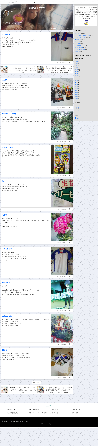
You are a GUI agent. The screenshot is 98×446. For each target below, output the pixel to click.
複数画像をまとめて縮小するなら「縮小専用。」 (16, 421)
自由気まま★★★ (37, 8)
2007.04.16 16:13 (61, 276)
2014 (76, 82)
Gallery (53, 28)
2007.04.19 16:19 (61, 209)
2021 (76, 67)
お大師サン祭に (7, 316)
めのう (12, 11)
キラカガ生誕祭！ (80, 49)
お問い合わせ (54, 413)
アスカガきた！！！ (80, 37)
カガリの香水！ (79, 45)
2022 (76, 65)
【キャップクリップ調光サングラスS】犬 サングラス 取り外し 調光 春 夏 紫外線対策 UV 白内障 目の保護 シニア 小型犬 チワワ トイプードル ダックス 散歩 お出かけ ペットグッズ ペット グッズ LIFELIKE (59, 69)
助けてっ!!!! (6, 181)
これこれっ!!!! (7, 249)
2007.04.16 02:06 (61, 344)
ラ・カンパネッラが (9, 114)
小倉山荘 (77, 41)
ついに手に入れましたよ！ (82, 35)
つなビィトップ (11, 409)
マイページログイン (77, 409)
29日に (4, 350)
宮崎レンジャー (7, 147)
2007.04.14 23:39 (61, 378)
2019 (76, 72)
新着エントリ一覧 (34, 409)
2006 (76, 98)
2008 (76, 94)
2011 (76, 88)
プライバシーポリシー (35, 413)
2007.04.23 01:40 (61, 175)
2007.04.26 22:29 (61, 62)
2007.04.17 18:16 (61, 243)
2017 (76, 76)
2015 (76, 80)
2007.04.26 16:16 (61, 107)
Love (61, 28)
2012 (76, 86)
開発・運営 (75, 413)
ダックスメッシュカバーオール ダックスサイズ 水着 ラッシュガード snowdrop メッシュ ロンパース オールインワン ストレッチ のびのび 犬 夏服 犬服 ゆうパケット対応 (23, 69)
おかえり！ (78, 33)
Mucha (78, 111)
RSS (77, 118)
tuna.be (49, 406)
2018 (76, 74)
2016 (76, 78)
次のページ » (36, 382)
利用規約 (44, 413)
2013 (76, 84)
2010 (76, 90)
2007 (76, 96)
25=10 (77, 107)
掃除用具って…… (8, 282)
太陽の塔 (77, 51)
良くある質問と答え (13, 413)
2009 (76, 92)
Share (68, 28)
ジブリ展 (77, 43)
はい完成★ (6, 34)
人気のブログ (54, 409)
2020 (76, 70)
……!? (4, 80)
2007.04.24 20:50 (61, 141)
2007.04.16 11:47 (61, 310)
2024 (76, 61)
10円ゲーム (78, 39)
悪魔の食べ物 (79, 47)
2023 (76, 63)
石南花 (4, 215)
